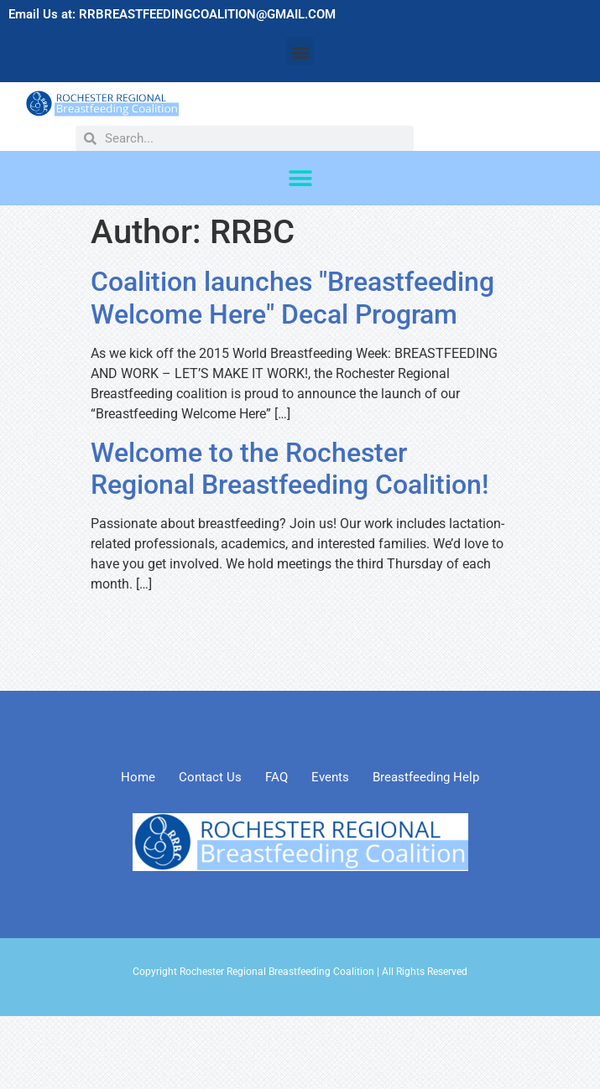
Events (330, 777)
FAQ (276, 777)
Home (138, 777)
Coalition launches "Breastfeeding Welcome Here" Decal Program (292, 297)
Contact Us (210, 777)
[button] (300, 51)
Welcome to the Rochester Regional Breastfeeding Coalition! (289, 468)
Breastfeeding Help (426, 777)
